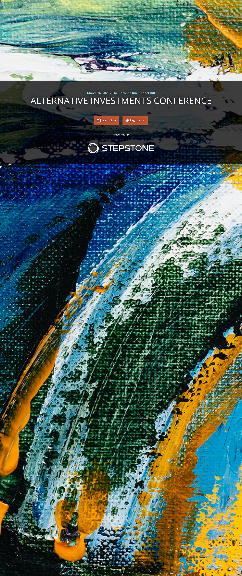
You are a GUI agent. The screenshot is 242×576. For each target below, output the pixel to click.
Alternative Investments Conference (121, 100)
